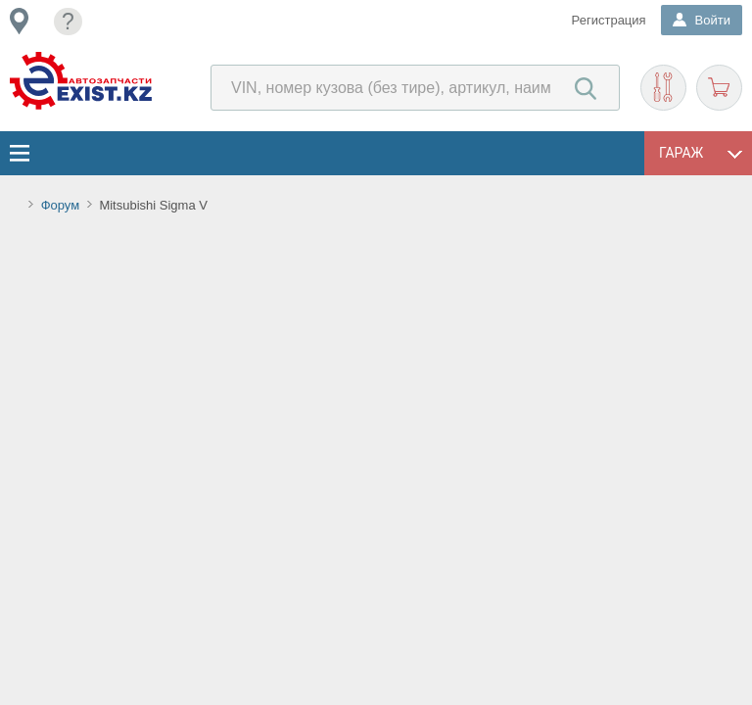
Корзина (719, 88)
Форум (60, 205)
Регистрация (609, 20)
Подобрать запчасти (663, 88)
